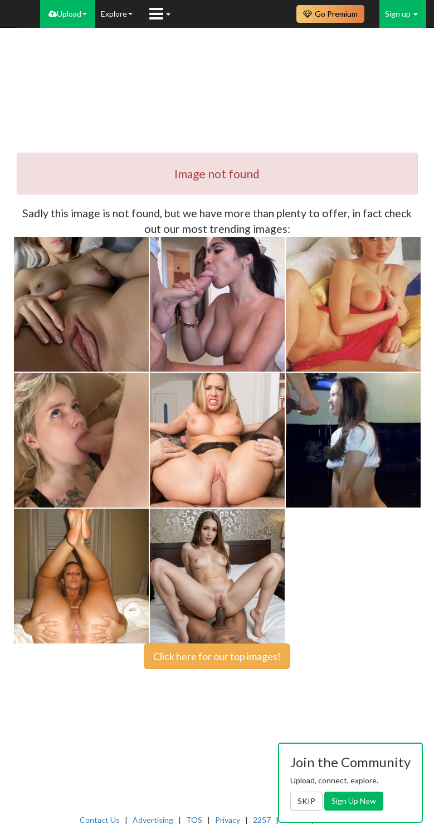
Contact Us (100, 820)
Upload (67, 13)
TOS (194, 820)
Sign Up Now (353, 801)
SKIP (306, 801)
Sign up (401, 13)
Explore (117, 13)
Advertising (153, 820)
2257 (262, 820)
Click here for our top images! (217, 656)
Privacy (227, 820)
